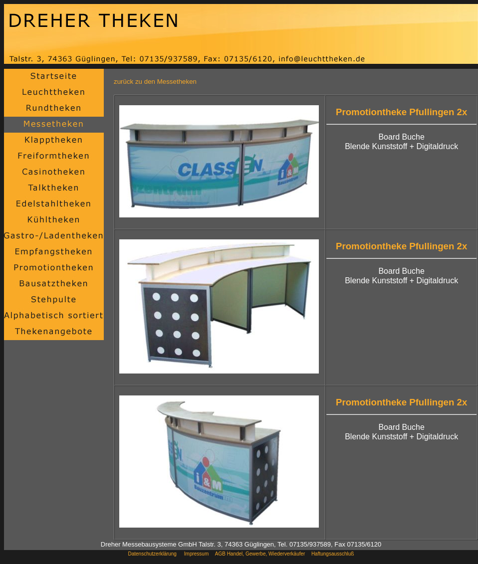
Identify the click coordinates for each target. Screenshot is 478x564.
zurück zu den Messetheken (155, 81)
